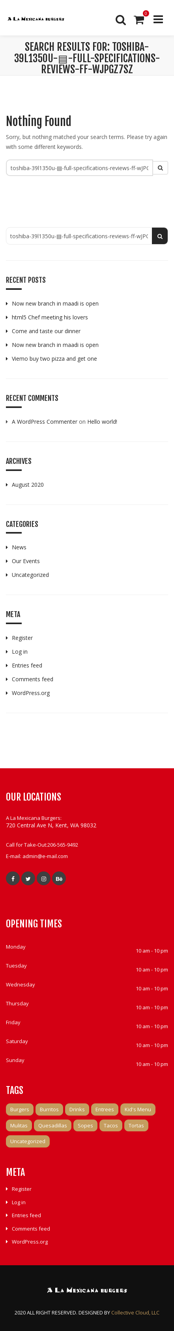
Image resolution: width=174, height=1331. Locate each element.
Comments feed (32, 679)
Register (22, 637)
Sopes (85, 1125)
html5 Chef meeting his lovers (50, 317)
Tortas (136, 1125)
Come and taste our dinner (46, 331)
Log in (20, 651)
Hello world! (102, 421)
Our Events (26, 561)
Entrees (104, 1109)
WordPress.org (31, 693)
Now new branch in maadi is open (55, 303)
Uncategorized (30, 574)
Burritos (49, 1109)
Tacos (111, 1125)
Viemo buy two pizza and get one (54, 358)
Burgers (19, 1109)
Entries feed (27, 665)
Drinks (77, 1109)
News (19, 547)
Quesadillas (52, 1125)
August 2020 (28, 484)
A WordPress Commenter (44, 421)
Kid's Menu (138, 1109)
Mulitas (19, 1125)
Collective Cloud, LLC (135, 1312)
